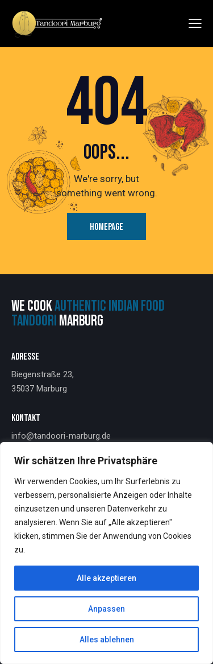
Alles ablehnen (107, 639)
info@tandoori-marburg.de (61, 436)
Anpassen (106, 608)
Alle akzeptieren (106, 578)
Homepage (106, 227)
